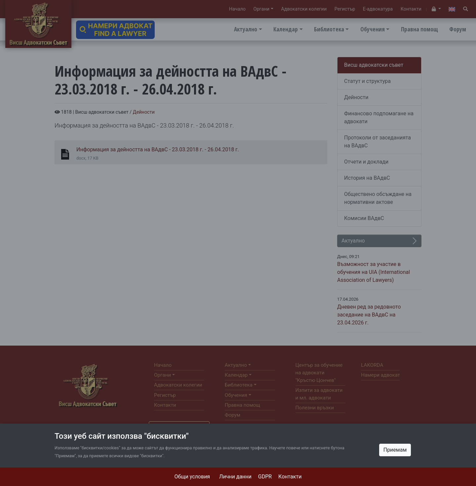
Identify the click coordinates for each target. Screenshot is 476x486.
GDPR (265, 476)
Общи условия (192, 476)
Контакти (289, 476)
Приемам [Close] (395, 450)
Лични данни (235, 476)
